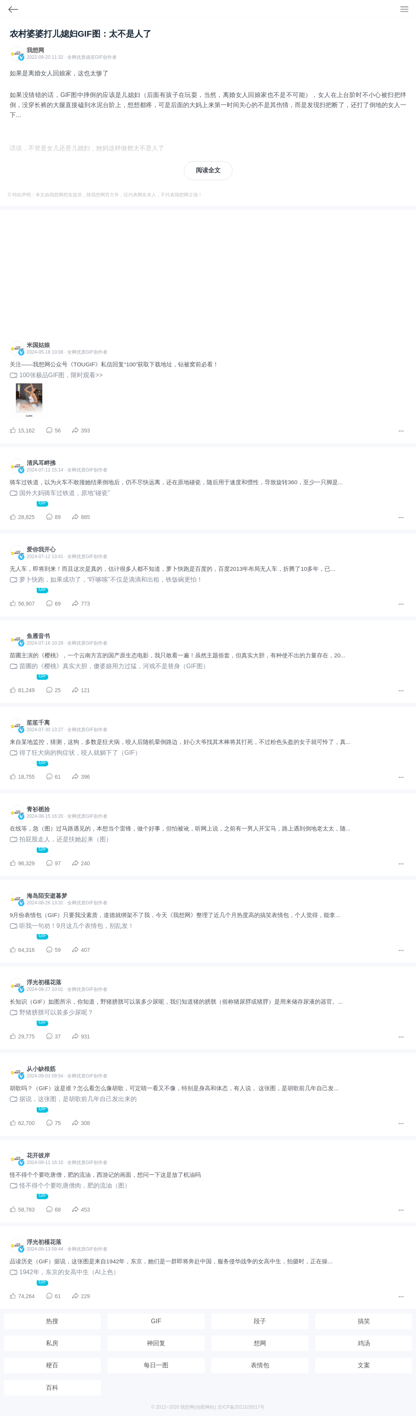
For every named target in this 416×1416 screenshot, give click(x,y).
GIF (99, 57)
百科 (52, 1387)
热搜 (52, 1321)
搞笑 (364, 1321)
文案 (364, 1365)
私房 (52, 1343)
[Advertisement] (208, 277)
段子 (260, 1321)
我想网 (35, 50)
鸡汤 (364, 1343)
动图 (200, 1407)
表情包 (260, 1365)
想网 (260, 1343)
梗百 (52, 1365)
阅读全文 (208, 170)
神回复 (156, 1343)
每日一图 (156, 1365)
